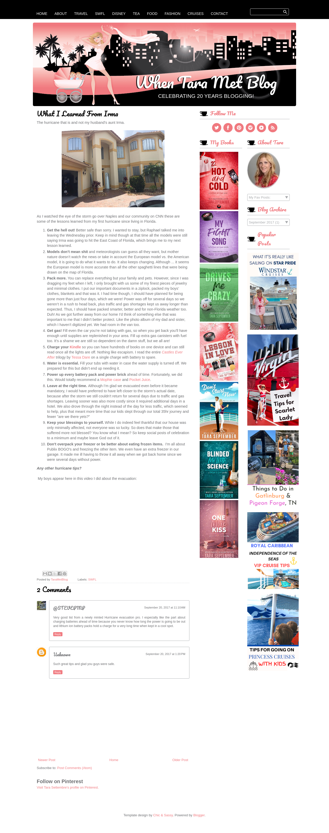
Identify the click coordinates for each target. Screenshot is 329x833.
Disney (119, 14)
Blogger (199, 815)
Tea (136, 14)
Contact (219, 14)
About (60, 14)
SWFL (100, 14)
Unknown (61, 654)
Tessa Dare (81, 357)
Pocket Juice (139, 380)
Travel (81, 14)
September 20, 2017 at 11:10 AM (164, 607)
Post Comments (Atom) (74, 768)
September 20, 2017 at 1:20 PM (165, 654)
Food (152, 14)
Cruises (196, 14)
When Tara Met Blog (206, 82)
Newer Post (46, 760)
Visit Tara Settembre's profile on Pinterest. (68, 787)
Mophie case (110, 380)
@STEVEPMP (69, 608)
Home (41, 14)
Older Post (180, 760)
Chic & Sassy (163, 815)
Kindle (75, 347)
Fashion (172, 14)
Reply (57, 634)
